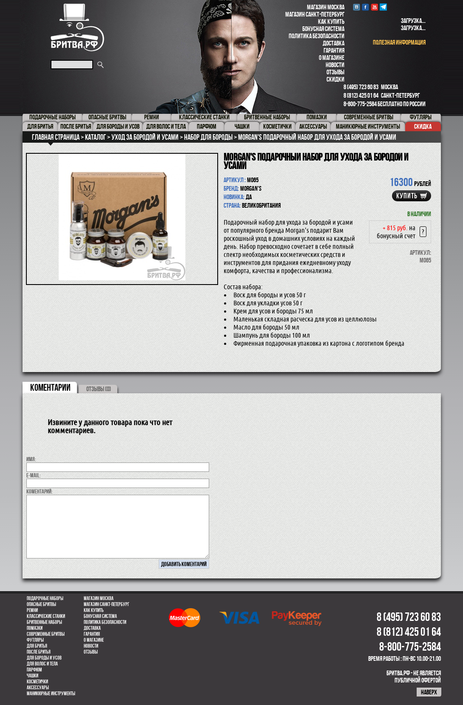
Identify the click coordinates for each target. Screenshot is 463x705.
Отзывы (335, 72)
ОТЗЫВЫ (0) (98, 388)
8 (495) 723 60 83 (361, 86)
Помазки (35, 628)
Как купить (331, 21)
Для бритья (37, 646)
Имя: (31, 459)
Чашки (32, 676)
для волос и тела (42, 664)
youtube (374, 7)
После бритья (39, 652)
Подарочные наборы (45, 598)
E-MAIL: (33, 475)
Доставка (333, 43)
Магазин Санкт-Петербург (314, 14)
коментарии (50, 387)
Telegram (383, 7)
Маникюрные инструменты (51, 694)
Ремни (32, 610)
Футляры (35, 640)
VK (356, 7)
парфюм (34, 670)
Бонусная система (323, 28)
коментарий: (39, 491)
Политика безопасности (316, 35)
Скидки (335, 79)
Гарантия (334, 50)
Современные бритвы (46, 634)
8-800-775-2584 (360, 103)
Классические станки (46, 616)
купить (407, 196)
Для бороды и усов (44, 658)
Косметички (37, 682)
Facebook (365, 7)
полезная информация (399, 42)
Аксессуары (38, 688)
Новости (335, 64)
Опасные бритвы (41, 604)
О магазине (331, 57)
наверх (429, 692)
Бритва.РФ (77, 27)
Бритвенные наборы (44, 622)
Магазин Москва (325, 7)
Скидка (423, 126)
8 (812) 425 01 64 (361, 95)
